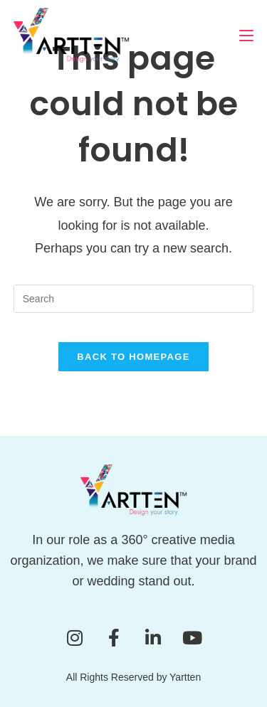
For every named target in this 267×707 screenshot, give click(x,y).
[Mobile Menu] (246, 35)
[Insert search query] (134, 299)
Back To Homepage (133, 356)
